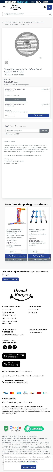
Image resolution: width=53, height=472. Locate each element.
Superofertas (33, 309)
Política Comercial (8, 315)
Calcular (44, 131)
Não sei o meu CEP (12, 134)
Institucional (6, 309)
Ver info (45, 89)
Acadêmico (33, 312)
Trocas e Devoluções (9, 318)
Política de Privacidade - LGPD (13, 335)
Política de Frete (8, 312)
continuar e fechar (29, 467)
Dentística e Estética (16, 22)
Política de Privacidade (29, 462)
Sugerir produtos (10, 279)
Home (4, 22)
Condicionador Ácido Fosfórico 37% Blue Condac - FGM (14, 231)
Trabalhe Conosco (35, 332)
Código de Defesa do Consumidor (9, 322)
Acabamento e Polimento (35, 22)
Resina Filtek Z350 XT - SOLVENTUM (37, 230)
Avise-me (15, 100)
